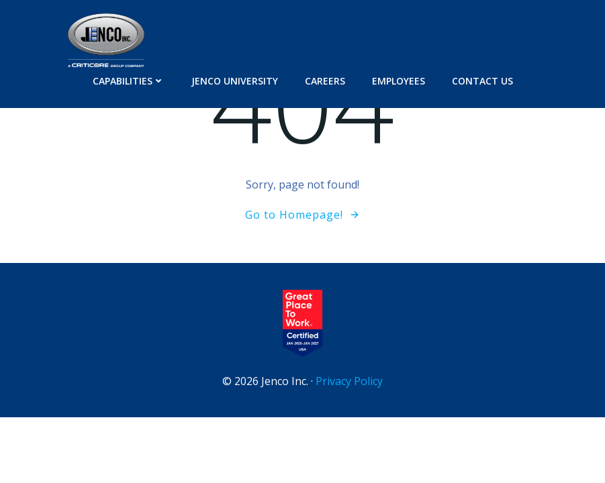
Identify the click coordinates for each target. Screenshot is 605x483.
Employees (398, 80)
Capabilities (129, 80)
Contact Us (482, 80)
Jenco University (234, 80)
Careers (325, 80)
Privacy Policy (349, 381)
